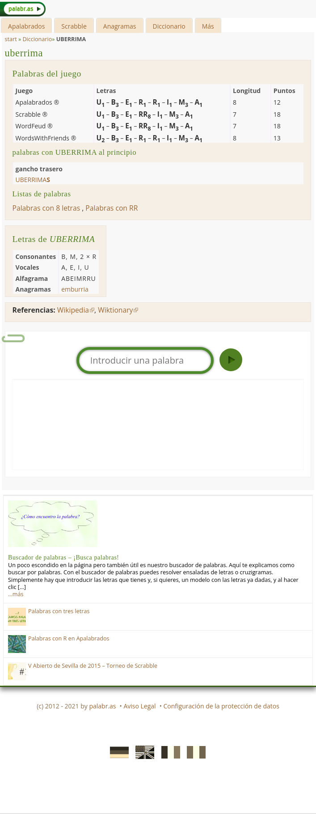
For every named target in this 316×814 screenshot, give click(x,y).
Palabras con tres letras (58, 611)
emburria (74, 289)
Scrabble (73, 26)
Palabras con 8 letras (46, 208)
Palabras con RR (111, 208)
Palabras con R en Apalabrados (69, 638)
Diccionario (169, 26)
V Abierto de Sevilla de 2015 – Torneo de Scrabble (92, 666)
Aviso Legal (139, 706)
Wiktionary (115, 310)
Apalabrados (26, 26)
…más (15, 594)
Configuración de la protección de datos (221, 706)
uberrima (24, 53)
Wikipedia (73, 310)
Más (208, 26)
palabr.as (102, 706)
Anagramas (119, 26)
